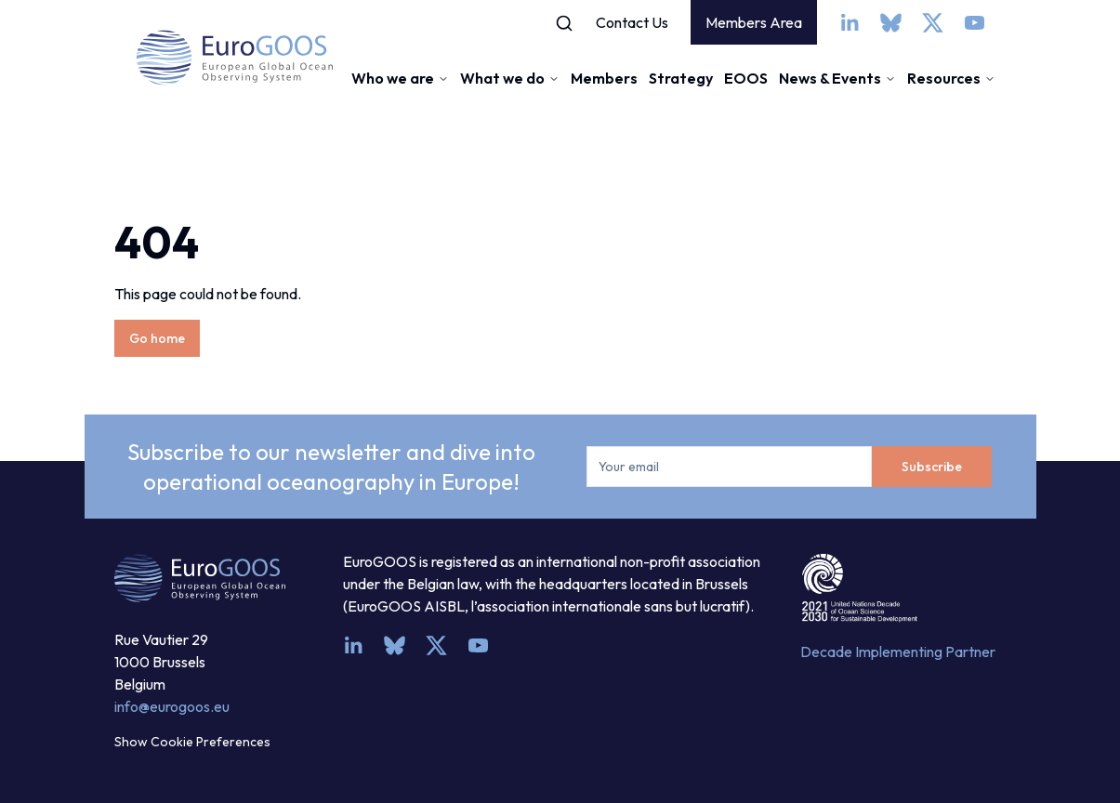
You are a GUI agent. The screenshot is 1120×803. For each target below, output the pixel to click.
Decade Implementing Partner (897, 651)
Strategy (681, 78)
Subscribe (932, 466)
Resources (951, 78)
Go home (157, 338)
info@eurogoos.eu (172, 706)
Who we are (400, 78)
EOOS (746, 78)
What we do (510, 78)
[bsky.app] (891, 23)
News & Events (837, 78)
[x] (933, 23)
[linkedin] (849, 23)
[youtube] (974, 23)
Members (604, 78)
